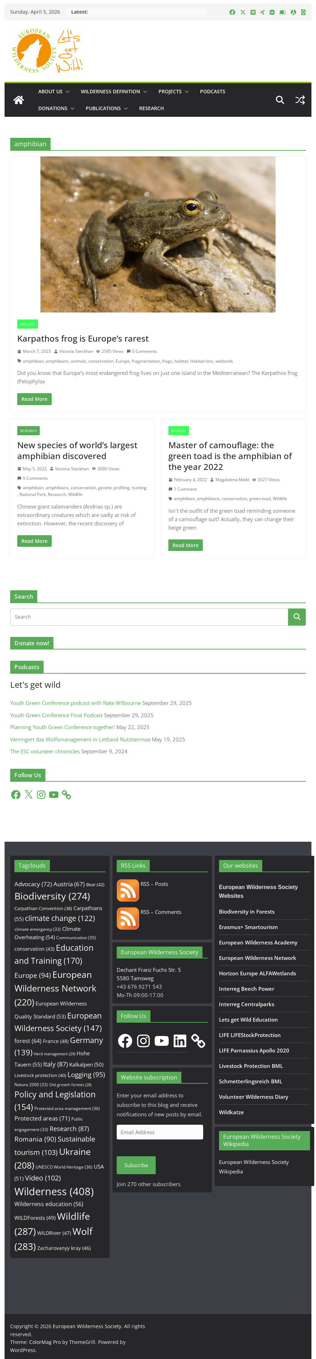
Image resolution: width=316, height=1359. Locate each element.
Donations (52, 108)
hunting (139, 488)
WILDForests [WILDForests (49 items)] (35, 1217)
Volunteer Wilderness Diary (253, 1096)
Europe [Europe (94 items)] (32, 975)
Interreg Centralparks (246, 1004)
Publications (103, 108)
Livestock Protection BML (251, 1065)
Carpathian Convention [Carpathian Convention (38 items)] (43, 908)
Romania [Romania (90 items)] (35, 1139)
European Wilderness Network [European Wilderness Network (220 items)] (55, 988)
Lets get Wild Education (248, 1019)
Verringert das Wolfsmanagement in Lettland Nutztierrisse (80, 739)
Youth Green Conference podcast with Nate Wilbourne (75, 702)
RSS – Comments (149, 911)
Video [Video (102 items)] (43, 1178)
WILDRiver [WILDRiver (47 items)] (54, 1233)
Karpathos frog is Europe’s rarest (83, 338)
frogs (167, 361)
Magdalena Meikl (232, 480)
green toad (260, 499)
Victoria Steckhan (76, 351)
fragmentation (146, 361)
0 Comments (142, 351)
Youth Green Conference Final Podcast (56, 715)
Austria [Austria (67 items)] (69, 884)
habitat (181, 361)
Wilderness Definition (110, 91)
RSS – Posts (142, 883)
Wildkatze (231, 1112)
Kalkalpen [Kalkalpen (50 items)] (86, 1064)
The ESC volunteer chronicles (45, 751)
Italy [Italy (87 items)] (55, 1063)
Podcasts (212, 91)
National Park (32, 494)
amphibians (57, 361)
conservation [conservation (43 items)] (34, 949)
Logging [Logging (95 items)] (86, 1074)
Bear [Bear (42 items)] (95, 884)
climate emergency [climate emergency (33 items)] (37, 929)
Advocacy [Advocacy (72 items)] (33, 884)
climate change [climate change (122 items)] (60, 918)
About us (50, 91)
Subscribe (136, 1165)
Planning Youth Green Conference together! (62, 727)
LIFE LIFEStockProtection (250, 1034)
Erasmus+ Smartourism (248, 926)
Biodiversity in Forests (247, 911)
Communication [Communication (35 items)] (76, 938)
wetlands (224, 361)
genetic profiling (114, 488)
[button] (66, 91)
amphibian (33, 361)
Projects (170, 91)
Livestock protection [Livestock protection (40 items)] (40, 1075)
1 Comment (182, 489)
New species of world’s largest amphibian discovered (77, 450)
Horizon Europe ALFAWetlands (257, 973)
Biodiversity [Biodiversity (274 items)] (52, 896)
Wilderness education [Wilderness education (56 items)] (48, 1204)
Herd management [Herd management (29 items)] (54, 1053)
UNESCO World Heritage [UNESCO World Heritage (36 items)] (64, 1167)
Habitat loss (201, 361)
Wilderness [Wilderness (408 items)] (54, 1191)
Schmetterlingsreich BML (250, 1081)
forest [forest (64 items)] (27, 1041)
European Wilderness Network (257, 957)
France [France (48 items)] (56, 1041)
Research (151, 108)
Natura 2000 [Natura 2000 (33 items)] (31, 1084)
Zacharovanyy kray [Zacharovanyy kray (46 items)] (64, 1248)
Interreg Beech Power (246, 988)
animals (78, 361)
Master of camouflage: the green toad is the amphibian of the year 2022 (230, 455)
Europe (123, 361)
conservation (101, 361)
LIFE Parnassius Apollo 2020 (254, 1050)
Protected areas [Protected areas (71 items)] (42, 1118)
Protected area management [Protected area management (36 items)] (67, 1108)
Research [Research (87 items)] (69, 1128)
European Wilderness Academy (258, 942)
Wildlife (27, 324)
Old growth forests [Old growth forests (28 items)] (70, 1084)
